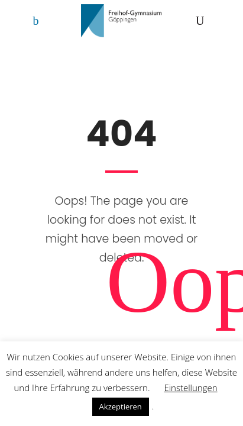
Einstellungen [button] (190, 387)
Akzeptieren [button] (120, 406)
